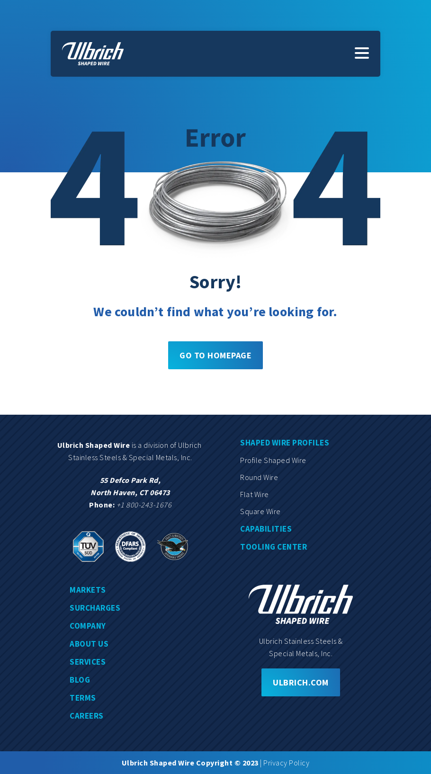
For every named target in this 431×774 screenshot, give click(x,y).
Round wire (259, 477)
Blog (80, 680)
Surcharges (95, 608)
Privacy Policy (286, 762)
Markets (88, 590)
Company (88, 626)
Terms (83, 698)
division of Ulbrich (173, 445)
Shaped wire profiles (284, 442)
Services (88, 662)
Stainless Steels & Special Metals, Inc (129, 457)
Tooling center (273, 547)
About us (89, 644)
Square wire (260, 511)
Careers (87, 716)
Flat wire (254, 494)
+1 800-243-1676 (144, 504)
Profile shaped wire (273, 460)
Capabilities (266, 529)
